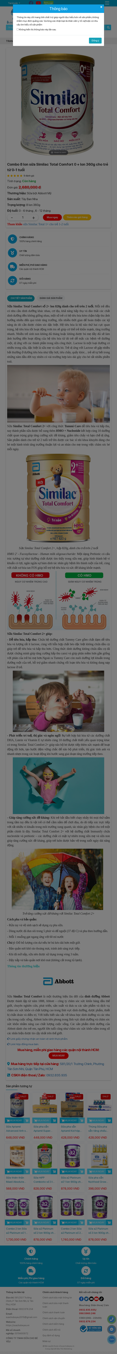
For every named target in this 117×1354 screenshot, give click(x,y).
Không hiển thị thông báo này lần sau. (37, 29)
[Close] (101, 7)
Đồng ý (95, 40)
